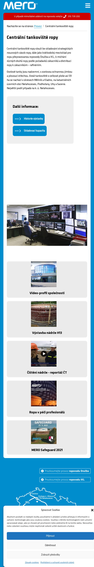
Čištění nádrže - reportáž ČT (47, 373)
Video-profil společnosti (47, 293)
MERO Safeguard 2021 (47, 450)
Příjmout (50, 536)
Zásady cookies (32, 562)
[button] (92, 510)
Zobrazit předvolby (50, 554)
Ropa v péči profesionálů (47, 412)
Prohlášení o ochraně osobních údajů (57, 562)
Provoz (38, 26)
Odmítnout (50, 545)
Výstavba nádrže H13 (47, 333)
